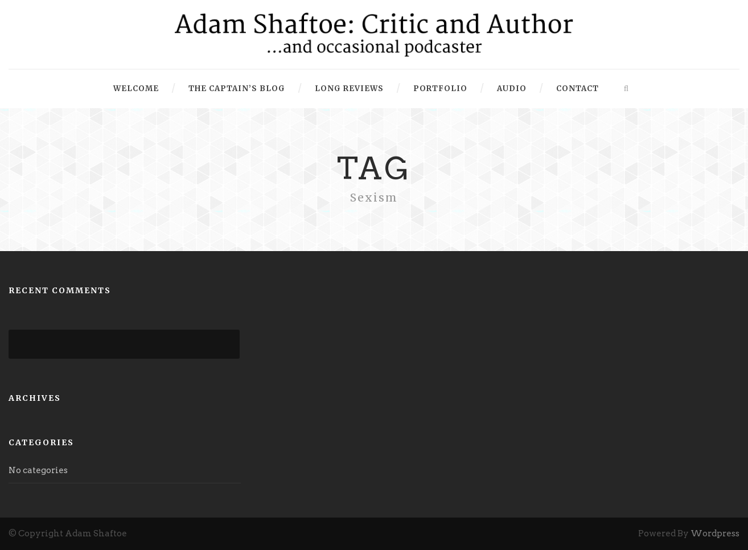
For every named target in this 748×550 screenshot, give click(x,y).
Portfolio (440, 88)
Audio (512, 88)
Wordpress (715, 533)
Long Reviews (349, 88)
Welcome (136, 88)
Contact (577, 88)
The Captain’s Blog (236, 88)
